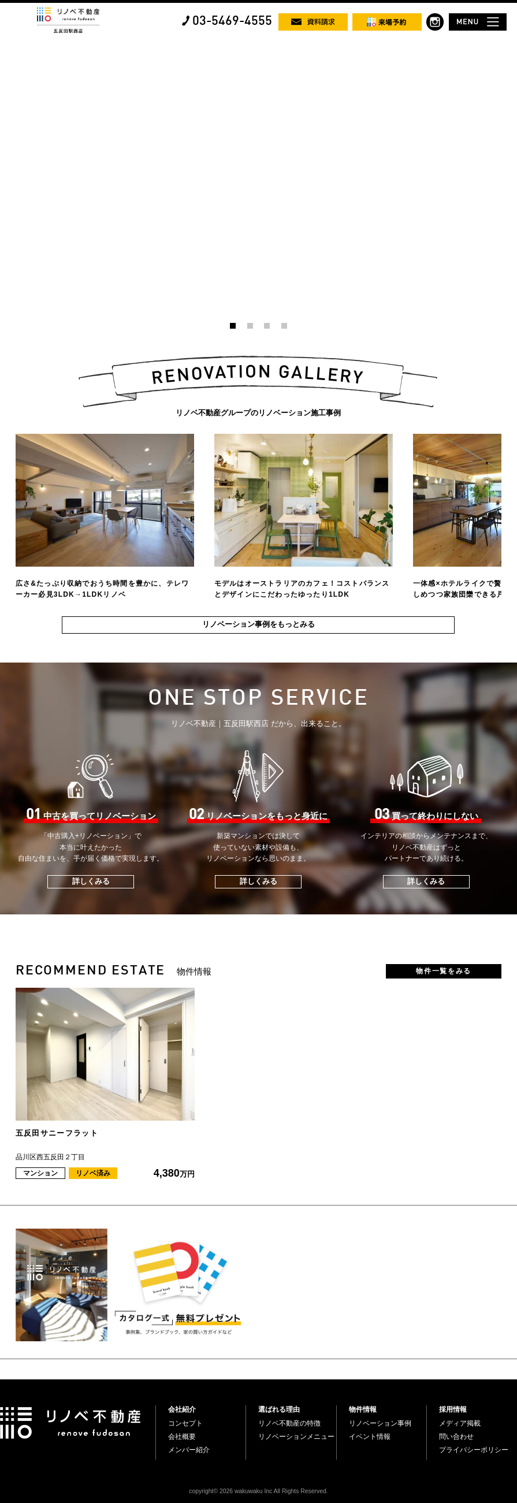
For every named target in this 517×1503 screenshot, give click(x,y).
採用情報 (453, 1409)
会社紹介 (182, 1409)
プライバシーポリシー (473, 1449)
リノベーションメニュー (296, 1436)
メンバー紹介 (189, 1449)
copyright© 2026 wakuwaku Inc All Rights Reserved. (258, 1491)
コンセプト (185, 1423)
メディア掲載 (460, 1423)
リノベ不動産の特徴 (289, 1423)
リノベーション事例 (380, 1423)
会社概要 (182, 1436)
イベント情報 (369, 1436)
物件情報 (363, 1409)
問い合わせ (456, 1436)
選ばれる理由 (279, 1409)
